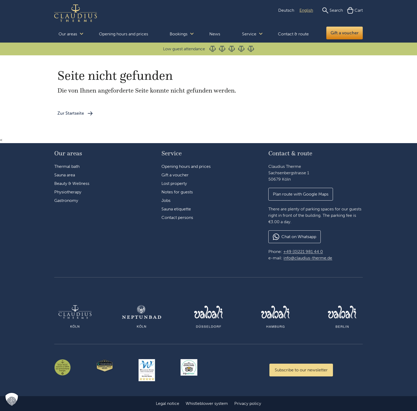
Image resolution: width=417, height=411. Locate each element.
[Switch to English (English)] (306, 10)
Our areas (68, 33)
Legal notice (167, 403)
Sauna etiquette (176, 208)
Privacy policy (247, 403)
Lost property (174, 183)
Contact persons (177, 217)
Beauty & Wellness (71, 183)
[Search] (332, 10)
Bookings (178, 33)
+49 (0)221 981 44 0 (303, 251)
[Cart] (355, 10)
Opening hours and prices (123, 33)
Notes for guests (177, 191)
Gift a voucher (344, 32)
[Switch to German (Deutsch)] (286, 10)
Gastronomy (66, 200)
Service (249, 33)
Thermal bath (67, 166)
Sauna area (64, 174)
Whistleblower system (207, 403)
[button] (300, 194)
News (214, 33)
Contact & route (293, 33)
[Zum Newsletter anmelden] (301, 370)
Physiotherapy (67, 191)
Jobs (165, 200)
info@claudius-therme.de (307, 257)
